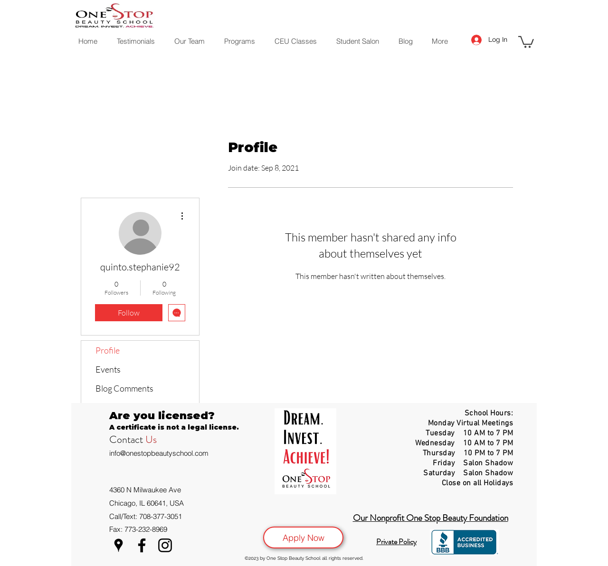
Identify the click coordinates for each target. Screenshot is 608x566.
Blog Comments (124, 388)
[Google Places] (118, 545)
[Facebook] (142, 545)
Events (108, 369)
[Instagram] (165, 545)
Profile (107, 350)
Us (151, 439)
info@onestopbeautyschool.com (159, 453)
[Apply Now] (303, 537)
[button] (526, 41)
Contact (127, 439)
